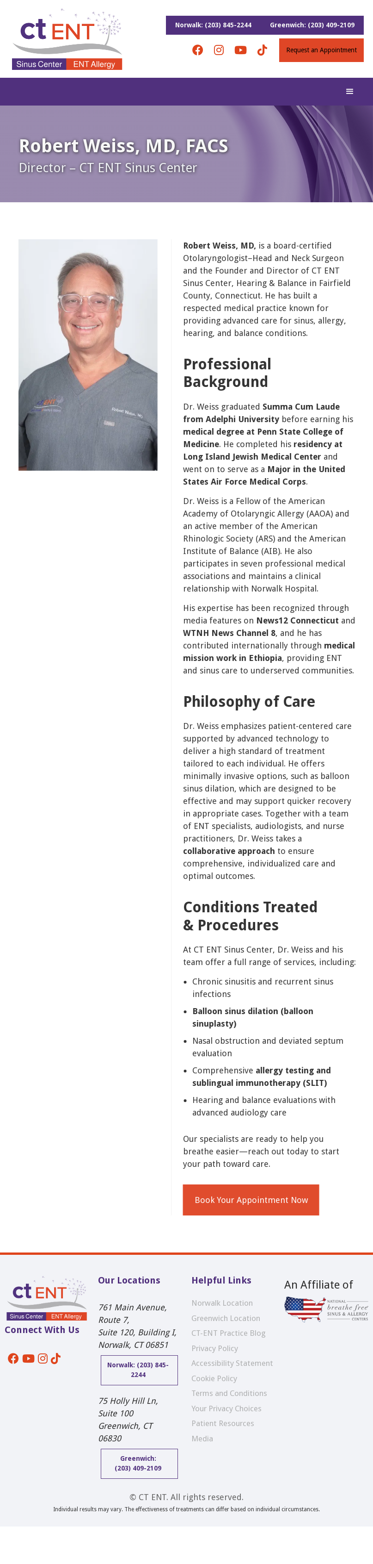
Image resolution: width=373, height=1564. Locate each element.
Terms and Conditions (229, 1393)
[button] (350, 92)
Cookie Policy (214, 1378)
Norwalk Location (222, 1303)
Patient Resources (222, 1423)
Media (202, 1438)
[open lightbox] (88, 727)
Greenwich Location (225, 1318)
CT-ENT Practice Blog (228, 1333)
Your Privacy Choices (226, 1408)
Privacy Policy (214, 1348)
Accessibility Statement (232, 1363)
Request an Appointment (321, 50)
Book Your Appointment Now (254, 1200)
